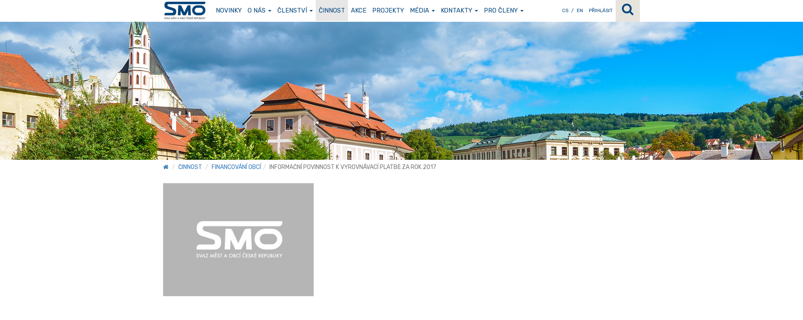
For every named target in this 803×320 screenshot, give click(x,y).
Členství (295, 10)
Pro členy (504, 10)
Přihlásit (601, 10)
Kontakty (459, 10)
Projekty (388, 10)
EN (580, 10)
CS (565, 10)
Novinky (229, 10)
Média (422, 10)
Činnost (332, 10)
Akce (358, 10)
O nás (259, 10)
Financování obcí (236, 167)
